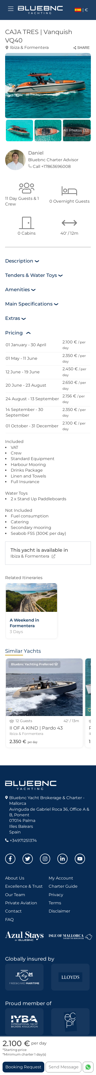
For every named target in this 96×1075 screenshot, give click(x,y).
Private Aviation (21, 902)
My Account (61, 878)
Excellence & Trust (24, 886)
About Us (14, 878)
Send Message (64, 1067)
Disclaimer (59, 911)
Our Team (15, 894)
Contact (13, 911)
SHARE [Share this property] (81, 48)
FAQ (9, 919)
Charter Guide (63, 886)
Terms (55, 902)
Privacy (56, 894)
